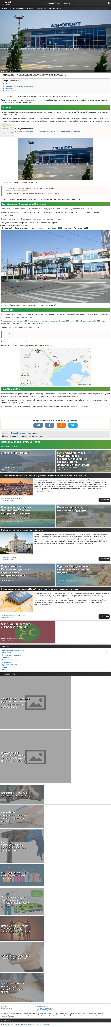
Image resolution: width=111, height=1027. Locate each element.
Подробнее (104, 500)
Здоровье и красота (9, 665)
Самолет (9, 84)
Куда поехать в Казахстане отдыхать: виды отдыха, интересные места (15, 571)
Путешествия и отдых (7, 469)
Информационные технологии (13, 650)
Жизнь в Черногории (14, 452)
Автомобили (6, 653)
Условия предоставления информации (15, 1025)
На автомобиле (11, 91)
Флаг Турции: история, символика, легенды (16, 626)
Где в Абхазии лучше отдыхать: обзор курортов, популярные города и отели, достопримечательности (73, 459)
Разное (4, 667)
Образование (7, 662)
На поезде (9, 88)
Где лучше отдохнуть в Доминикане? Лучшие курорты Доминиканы (16, 510)
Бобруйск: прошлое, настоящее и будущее (22, 530)
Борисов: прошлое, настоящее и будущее (71, 509)
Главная (50, 3)
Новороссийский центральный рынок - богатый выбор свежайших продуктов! (47, 131)
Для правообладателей (45, 1010)
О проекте (59, 3)
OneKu (8, 2)
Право (4, 670)
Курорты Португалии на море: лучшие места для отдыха (73, 569)
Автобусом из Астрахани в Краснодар (19, 86)
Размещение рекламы (45, 1008)
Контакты (68, 3)
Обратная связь (6, 1008)
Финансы (5, 658)
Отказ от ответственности (39, 1025)
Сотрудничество (42, 1006)
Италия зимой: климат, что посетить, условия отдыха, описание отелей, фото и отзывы (44, 476)
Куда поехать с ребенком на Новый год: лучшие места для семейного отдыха (39, 589)
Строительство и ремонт (11, 655)
